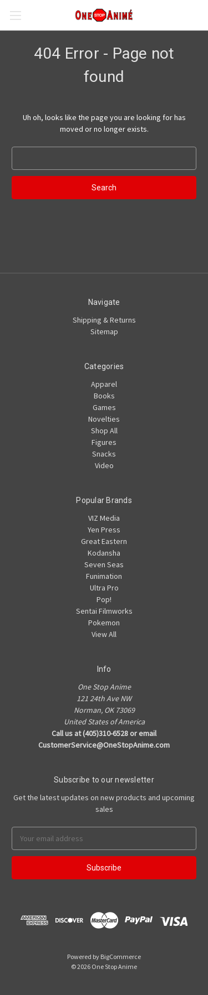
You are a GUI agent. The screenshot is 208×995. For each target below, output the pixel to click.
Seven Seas (104, 564)
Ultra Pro (104, 588)
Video (104, 465)
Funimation (104, 576)
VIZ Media (104, 518)
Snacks (104, 454)
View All (104, 634)
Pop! (104, 599)
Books (104, 396)
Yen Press (104, 530)
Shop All (104, 431)
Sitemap (104, 331)
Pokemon (104, 623)
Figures (104, 442)
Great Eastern (104, 541)
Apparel (104, 384)
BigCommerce (120, 956)
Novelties (104, 419)
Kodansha (104, 553)
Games (104, 407)
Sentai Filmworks (104, 611)
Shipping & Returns (104, 320)
